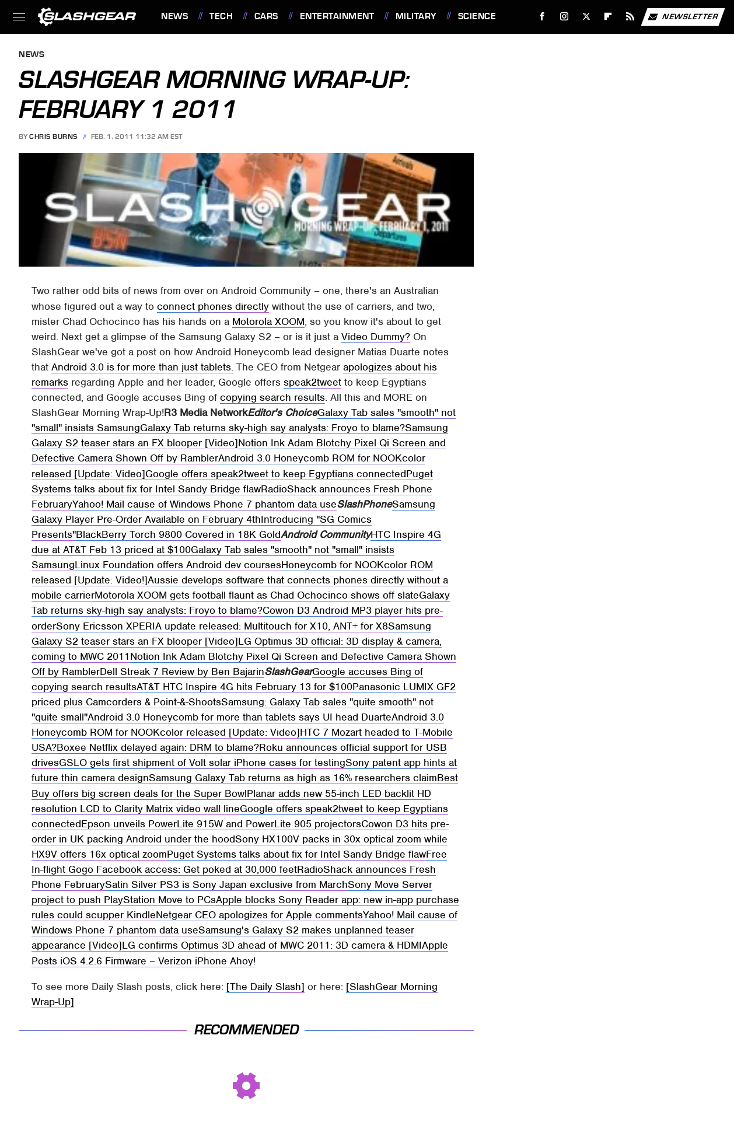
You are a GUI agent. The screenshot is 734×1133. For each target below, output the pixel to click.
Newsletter (682, 17)
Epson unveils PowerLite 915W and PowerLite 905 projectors (221, 823)
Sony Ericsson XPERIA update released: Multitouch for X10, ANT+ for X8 (222, 626)
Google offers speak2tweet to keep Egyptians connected (275, 473)
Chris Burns (53, 136)
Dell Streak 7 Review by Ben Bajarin (182, 671)
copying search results (272, 397)
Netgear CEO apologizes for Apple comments (259, 914)
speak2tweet (312, 382)
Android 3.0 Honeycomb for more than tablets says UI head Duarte (240, 717)
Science (477, 16)
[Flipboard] (608, 17)
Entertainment (337, 16)
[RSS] (630, 17)
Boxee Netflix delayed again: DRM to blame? (158, 747)
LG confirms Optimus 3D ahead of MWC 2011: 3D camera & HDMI (272, 945)
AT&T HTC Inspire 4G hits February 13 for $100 (244, 686)
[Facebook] (542, 17)
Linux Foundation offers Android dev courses (178, 564)
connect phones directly (213, 306)
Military (416, 16)
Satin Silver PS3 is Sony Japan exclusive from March (226, 884)
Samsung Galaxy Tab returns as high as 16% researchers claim (293, 777)
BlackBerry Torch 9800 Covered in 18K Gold (178, 534)
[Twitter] (586, 17)
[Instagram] (564, 17)
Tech (221, 16)
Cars (266, 16)
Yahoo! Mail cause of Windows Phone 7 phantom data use (204, 504)
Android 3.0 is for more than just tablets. (142, 367)
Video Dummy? (375, 336)
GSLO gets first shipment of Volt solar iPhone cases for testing (202, 762)
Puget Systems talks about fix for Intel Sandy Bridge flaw (296, 854)
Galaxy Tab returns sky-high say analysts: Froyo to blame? (272, 427)
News (174, 16)
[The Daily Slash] (265, 986)
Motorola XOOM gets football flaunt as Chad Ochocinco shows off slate (257, 595)
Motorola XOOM (268, 321)
